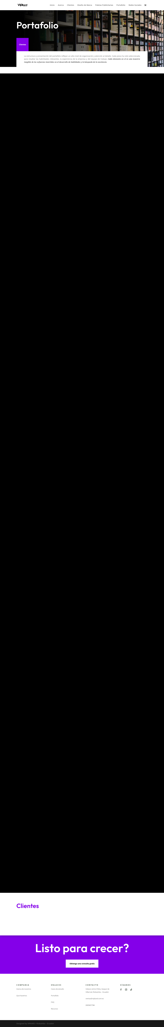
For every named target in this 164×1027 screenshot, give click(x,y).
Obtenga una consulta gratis (82, 963)
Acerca (61, 5)
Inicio (52, 5)
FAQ (52, 1002)
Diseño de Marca (84, 5)
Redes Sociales (135, 5)
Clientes (70, 5)
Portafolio (120, 5)
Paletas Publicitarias (104, 5)
